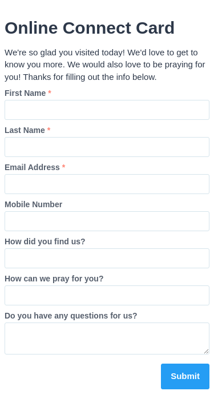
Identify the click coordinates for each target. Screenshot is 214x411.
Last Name (27, 130)
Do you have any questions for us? (71, 315)
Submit (185, 376)
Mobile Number (33, 204)
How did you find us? (45, 241)
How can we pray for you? (54, 278)
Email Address (35, 167)
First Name (28, 93)
